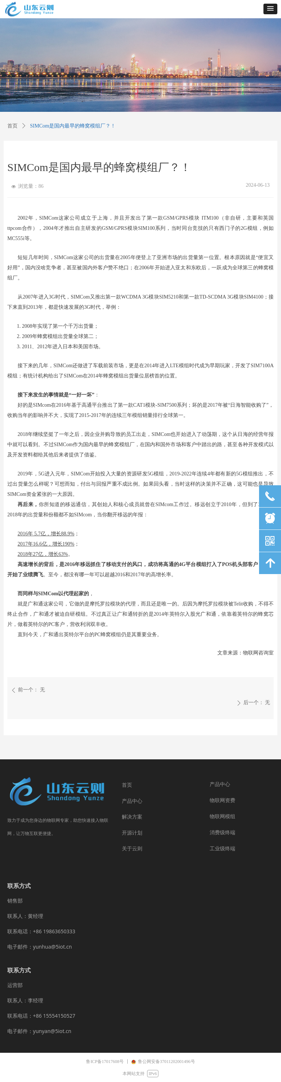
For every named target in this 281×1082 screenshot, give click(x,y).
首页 (12, 126)
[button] (270, 9)
